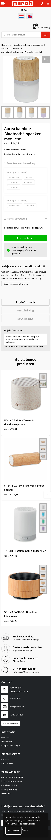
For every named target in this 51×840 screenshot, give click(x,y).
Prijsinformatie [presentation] (25, 302)
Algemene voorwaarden (12, 777)
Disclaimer (6, 793)
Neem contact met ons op (16, 283)
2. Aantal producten (15, 218)
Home (4, 45)
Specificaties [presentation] (25, 318)
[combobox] (21, 35)
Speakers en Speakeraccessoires (28, 45)
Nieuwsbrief (7, 741)
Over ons (5, 737)
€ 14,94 (11, 494)
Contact (5, 759)
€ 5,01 (10, 429)
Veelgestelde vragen (10, 745)
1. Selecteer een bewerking (19, 163)
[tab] (25, 302)
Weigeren (25, 830)
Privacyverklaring (9, 789)
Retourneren (7, 763)
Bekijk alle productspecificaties (19, 154)
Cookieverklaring (9, 785)
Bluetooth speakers (10, 48)
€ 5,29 (10, 620)
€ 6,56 (10, 555)
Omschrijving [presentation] (25, 310)
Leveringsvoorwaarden (11, 781)
